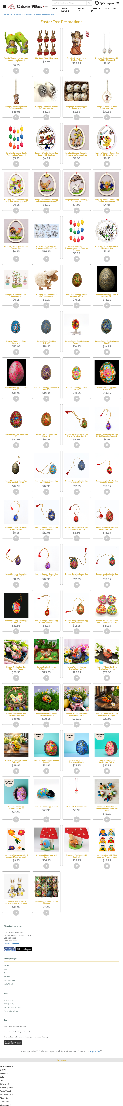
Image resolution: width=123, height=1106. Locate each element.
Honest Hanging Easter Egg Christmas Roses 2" (106, 482)
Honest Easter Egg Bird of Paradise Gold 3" (76, 295)
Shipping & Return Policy (13, 1007)
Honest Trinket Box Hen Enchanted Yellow (16, 714)
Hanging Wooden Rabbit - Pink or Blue (16, 295)
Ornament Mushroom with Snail (46, 856)
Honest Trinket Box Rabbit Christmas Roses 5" (46, 714)
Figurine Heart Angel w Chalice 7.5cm (76, 59)
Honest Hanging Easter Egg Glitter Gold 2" (76, 575)
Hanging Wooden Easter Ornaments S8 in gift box (46, 247)
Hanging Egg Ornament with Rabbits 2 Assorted (106, 59)
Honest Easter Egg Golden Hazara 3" (46, 435)
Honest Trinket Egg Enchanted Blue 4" (77, 761)
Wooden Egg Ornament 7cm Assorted (46, 902)
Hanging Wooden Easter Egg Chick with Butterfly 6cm (107, 154)
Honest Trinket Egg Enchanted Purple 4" (16, 808)
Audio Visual (8, 984)
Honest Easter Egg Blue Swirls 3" (46, 342)
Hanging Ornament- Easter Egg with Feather (46, 107)
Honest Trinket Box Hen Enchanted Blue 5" (76, 668)
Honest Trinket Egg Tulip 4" (46, 807)
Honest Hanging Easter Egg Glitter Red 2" (16, 621)
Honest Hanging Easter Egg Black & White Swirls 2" (16, 482)
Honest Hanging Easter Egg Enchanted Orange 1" (76, 528)
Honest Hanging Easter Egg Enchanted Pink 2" (106, 528)
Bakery (6, 965)
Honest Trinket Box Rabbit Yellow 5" (16, 761)
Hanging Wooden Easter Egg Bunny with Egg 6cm (46, 154)
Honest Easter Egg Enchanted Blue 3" (107, 342)
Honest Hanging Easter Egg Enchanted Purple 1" (16, 575)
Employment (8, 1000)
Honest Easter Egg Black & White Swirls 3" (107, 295)
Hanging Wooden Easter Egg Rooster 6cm (16, 247)
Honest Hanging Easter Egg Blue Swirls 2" (76, 482)
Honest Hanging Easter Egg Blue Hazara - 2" (46, 482)
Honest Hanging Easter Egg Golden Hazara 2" (76, 621)
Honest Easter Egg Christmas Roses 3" (77, 342)
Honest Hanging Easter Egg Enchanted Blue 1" (16, 528)
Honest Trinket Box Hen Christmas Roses (16, 668)
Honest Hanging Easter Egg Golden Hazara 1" (46, 621)
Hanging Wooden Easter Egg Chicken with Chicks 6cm (46, 200)
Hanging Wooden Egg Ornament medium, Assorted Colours (76, 248)
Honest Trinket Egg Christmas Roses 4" (46, 761)
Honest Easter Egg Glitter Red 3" (16, 435)
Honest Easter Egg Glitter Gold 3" (76, 388)
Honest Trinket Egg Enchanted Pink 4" (107, 761)
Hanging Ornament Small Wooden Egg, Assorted (16, 154)
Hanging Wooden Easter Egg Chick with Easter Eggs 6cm (16, 200)
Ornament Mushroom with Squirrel (76, 856)
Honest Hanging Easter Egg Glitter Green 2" (106, 575)
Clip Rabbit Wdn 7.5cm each (46, 58)
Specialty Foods (9, 980)
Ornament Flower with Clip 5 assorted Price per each (16, 856)
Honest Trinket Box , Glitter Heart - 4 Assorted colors (107, 621)
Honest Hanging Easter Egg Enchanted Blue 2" (46, 528)
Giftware (7, 976)
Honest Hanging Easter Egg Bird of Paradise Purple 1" (106, 435)
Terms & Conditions (11, 1011)
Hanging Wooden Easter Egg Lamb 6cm (77, 200)
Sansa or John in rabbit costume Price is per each (16, 902)
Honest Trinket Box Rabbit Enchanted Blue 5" (76, 714)
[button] (89, 3)
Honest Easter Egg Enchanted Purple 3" (46, 388)
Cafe (5, 969)
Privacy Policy (9, 1004)
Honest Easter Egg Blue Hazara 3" (16, 342)
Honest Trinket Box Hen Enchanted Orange (107, 668)
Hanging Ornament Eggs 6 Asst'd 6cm (76, 107)
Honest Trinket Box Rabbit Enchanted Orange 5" (107, 714)
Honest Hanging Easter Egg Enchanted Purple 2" (46, 575)
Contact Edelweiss (11, 943)
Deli (5, 973)
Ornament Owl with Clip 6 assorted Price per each (106, 856)
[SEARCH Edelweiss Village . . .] (72, 3)
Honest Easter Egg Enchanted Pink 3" (16, 388)
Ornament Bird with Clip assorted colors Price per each (106, 808)
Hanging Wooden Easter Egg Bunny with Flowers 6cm (77, 154)
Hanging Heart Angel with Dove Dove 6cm (16, 107)
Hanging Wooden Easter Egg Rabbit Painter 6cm (107, 200)
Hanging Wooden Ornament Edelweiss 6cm (106, 247)
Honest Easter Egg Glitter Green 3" (106, 388)
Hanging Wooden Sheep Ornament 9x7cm (46, 295)
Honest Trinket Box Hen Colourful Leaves (46, 668)
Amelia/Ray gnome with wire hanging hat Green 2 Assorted (16, 60)
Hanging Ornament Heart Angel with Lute (106, 107)
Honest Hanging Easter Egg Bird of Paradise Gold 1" (76, 435)
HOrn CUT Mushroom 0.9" (76, 807)
